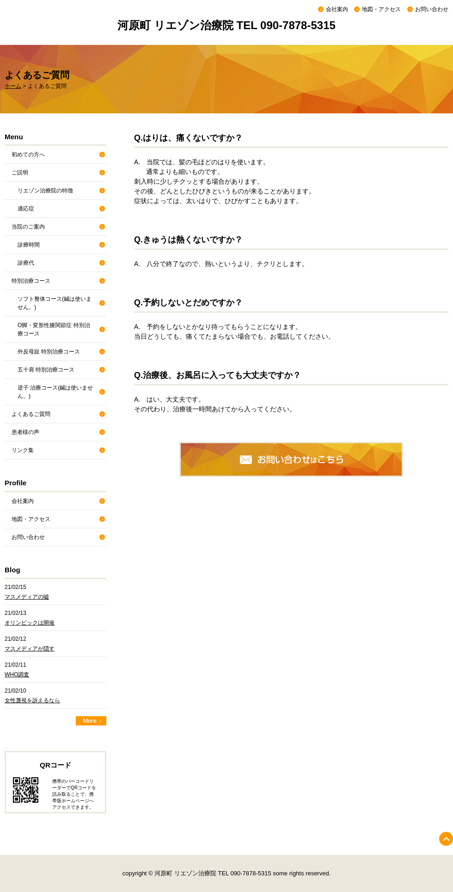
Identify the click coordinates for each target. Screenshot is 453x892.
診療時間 (29, 245)
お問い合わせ (431, 9)
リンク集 (23, 450)
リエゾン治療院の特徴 (45, 190)
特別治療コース (31, 281)
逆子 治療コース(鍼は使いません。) (55, 391)
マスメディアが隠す (30, 648)
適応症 (26, 208)
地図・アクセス (381, 9)
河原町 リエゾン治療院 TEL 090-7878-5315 (226, 25)
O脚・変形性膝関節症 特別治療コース (54, 329)
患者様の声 (25, 432)
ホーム (13, 86)
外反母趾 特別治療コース (49, 351)
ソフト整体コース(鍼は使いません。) (55, 303)
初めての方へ (28, 154)
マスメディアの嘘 (27, 597)
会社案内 (337, 9)
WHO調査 (17, 674)
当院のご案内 (28, 226)
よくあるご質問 (31, 414)
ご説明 (20, 172)
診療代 (26, 263)
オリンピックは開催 (30, 622)
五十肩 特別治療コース (46, 369)
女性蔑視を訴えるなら (32, 700)
